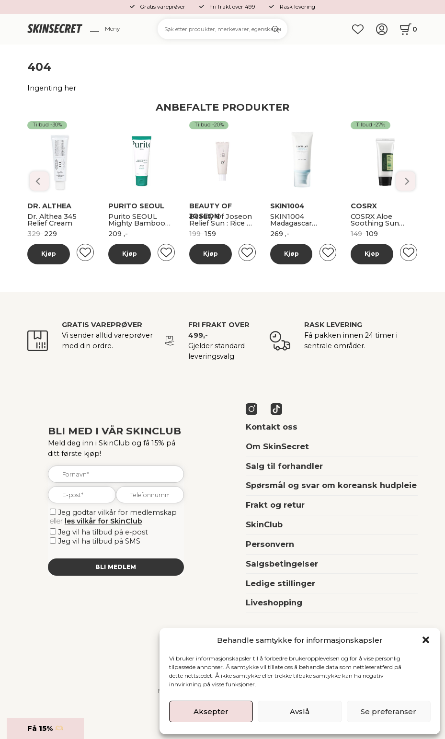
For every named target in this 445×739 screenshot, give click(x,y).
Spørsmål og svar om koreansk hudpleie (331, 485)
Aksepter (211, 711)
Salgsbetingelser (282, 563)
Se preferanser (388, 711)
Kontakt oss (271, 427)
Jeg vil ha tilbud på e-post (103, 532)
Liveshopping (274, 602)
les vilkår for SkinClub (103, 521)
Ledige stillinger (280, 583)
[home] (54, 29)
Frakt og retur (275, 505)
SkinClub (264, 524)
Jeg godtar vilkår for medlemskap (117, 512)
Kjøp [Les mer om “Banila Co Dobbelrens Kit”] (48, 253)
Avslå (299, 711)
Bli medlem (115, 566)
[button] (426, 640)
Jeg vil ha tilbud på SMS (99, 541)
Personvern (270, 544)
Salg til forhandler (284, 466)
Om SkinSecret (277, 446)
